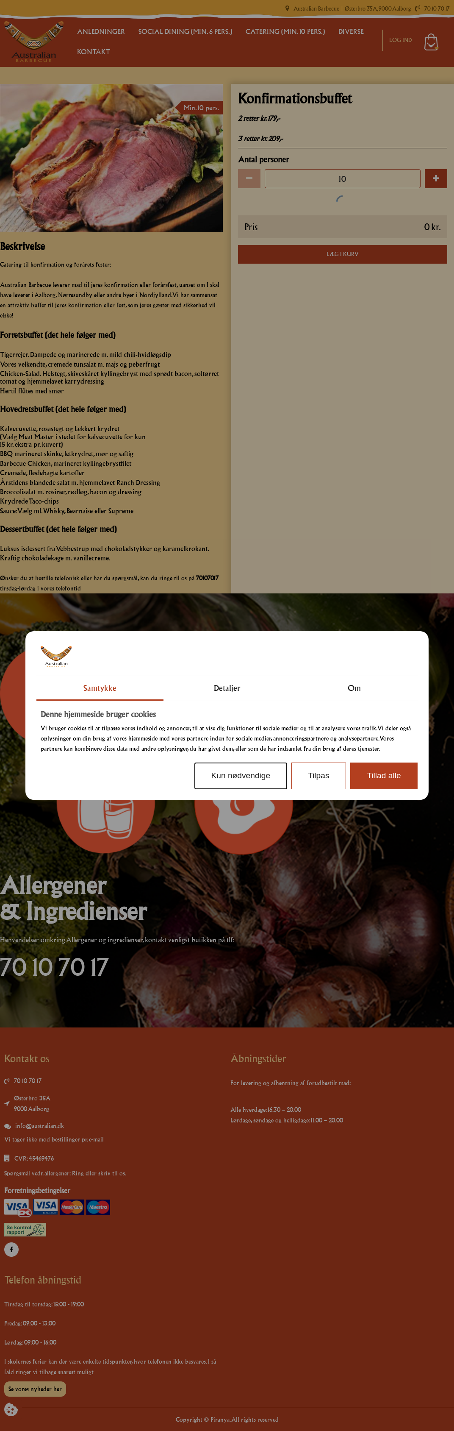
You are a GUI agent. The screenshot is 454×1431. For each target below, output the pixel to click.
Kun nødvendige (240, 775)
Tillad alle (384, 775)
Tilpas (318, 775)
